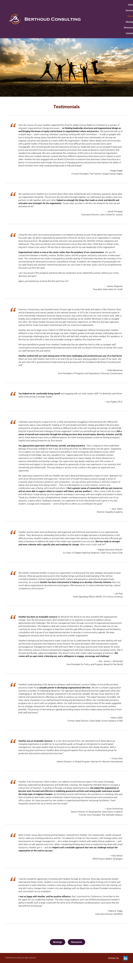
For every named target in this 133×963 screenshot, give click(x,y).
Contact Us (113, 958)
